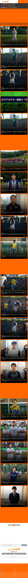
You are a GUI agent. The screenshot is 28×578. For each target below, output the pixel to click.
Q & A (2, 570)
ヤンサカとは (2, 573)
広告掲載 (15, 573)
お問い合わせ (2, 574)
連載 (15, 570)
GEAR (2, 568)
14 (12, 525)
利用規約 (2, 575)
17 (17, 525)
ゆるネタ (16, 568)
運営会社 (15, 575)
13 (10, 525)
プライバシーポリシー (16, 574)
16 (15, 525)
